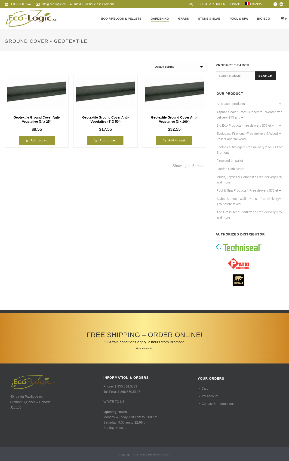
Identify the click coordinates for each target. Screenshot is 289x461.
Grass (183, 18)
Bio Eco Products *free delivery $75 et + (245, 125)
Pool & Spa (239, 18)
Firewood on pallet (230, 160)
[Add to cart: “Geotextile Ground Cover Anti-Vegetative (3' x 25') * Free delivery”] (37, 140)
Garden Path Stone (230, 169)
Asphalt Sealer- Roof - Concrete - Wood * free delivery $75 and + (250, 114)
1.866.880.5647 (21, 4)
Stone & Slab (209, 18)
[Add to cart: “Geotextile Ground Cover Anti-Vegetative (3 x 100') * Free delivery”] (174, 140)
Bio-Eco (263, 18)
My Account (208, 396)
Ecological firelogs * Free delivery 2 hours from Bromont (250, 149)
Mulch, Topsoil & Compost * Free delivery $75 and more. (249, 179)
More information (144, 348)
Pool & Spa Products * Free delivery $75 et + (249, 190)
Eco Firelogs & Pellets (121, 18)
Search (265, 75)
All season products (231, 104)
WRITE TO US (113, 401)
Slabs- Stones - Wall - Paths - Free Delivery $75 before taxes (248, 201)
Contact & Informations (216, 404)
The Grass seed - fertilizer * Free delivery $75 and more (249, 214)
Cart (203, 388)
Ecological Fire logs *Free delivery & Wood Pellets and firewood (247, 136)
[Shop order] (178, 67)
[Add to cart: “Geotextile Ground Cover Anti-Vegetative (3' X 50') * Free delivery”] (105, 140)
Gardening (160, 18)
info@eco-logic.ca (54, 4)
